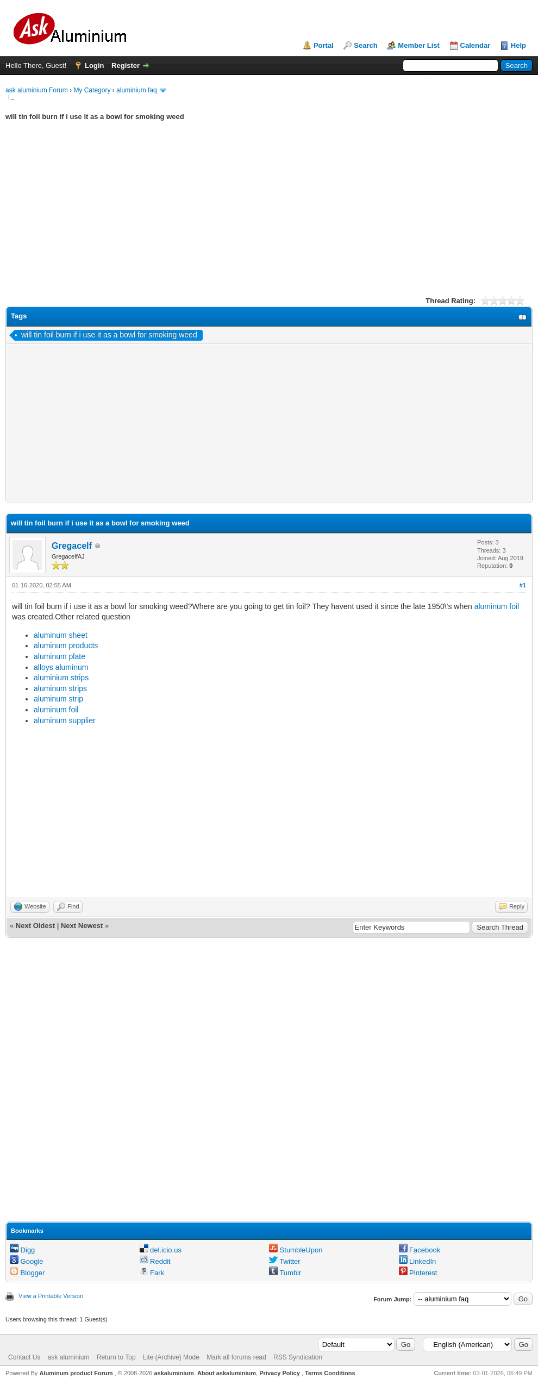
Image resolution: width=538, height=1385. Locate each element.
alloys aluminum (61, 667)
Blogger (27, 1273)
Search (365, 45)
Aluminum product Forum (76, 1373)
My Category (91, 90)
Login (94, 65)
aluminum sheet (60, 635)
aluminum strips (60, 688)
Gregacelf (72, 545)
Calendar (475, 45)
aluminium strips (61, 677)
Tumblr (285, 1273)
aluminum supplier (65, 720)
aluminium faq (136, 90)
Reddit (155, 1261)
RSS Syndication (297, 1357)
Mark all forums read (236, 1357)
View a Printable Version (50, 1296)
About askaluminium (226, 1373)
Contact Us (24, 1357)
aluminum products (66, 645)
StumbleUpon (295, 1250)
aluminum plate (59, 656)
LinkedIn (417, 1261)
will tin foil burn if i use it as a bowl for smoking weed (109, 334)
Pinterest (418, 1273)
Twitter (285, 1261)
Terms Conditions (330, 1373)
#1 (523, 585)
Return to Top (116, 1357)
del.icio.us (161, 1250)
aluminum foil (496, 606)
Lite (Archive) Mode (171, 1357)
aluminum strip (58, 698)
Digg (22, 1250)
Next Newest (82, 926)
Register (125, 65)
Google (26, 1261)
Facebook (420, 1250)
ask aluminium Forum (36, 90)
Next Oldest (35, 926)
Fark (152, 1273)
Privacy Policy (279, 1373)
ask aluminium (69, 1357)
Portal (324, 45)
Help (518, 45)
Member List (419, 45)
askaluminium (173, 1373)
